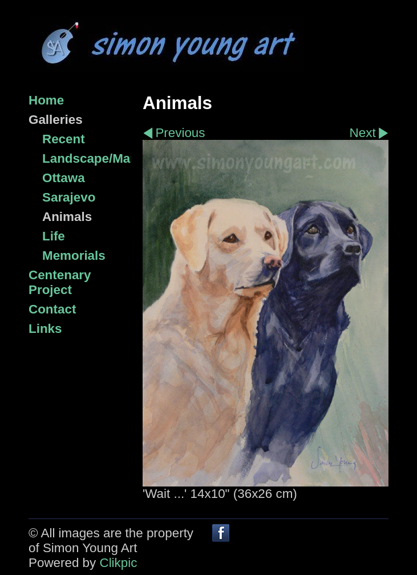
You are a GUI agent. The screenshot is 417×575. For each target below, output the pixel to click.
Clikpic (118, 563)
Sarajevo (68, 197)
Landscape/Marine (86, 158)
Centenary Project (60, 282)
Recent (63, 139)
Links (45, 328)
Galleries (56, 119)
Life (53, 236)
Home (46, 100)
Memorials (74, 255)
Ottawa (63, 178)
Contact (52, 309)
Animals (67, 217)
